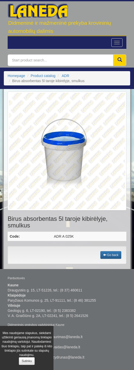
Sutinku (27, 361)
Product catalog (43, 76)
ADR (65, 76)
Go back (110, 255)
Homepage (16, 76)
